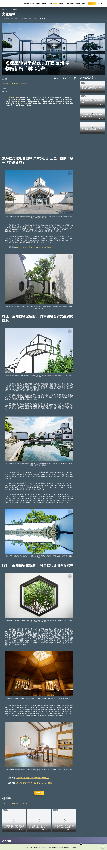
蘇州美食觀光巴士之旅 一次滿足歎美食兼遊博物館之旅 (35, 247)
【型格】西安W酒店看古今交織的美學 (32, 778)
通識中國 (43, 3)
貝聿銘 (6, 83)
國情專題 (72, 3)
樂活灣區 (32, 3)
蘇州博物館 (15, 83)
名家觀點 (66, 3)
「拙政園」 (30, 227)
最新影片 (78, 3)
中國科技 (26, 3)
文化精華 (55, 3)
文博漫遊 (15, 9)
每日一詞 (32, 18)
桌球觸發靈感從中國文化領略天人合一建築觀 (34, 783)
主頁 (3, 9)
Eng (100, 3)
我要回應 (39, 793)
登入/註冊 (91, 3)
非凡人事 (49, 3)
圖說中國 (14, 18)
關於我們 (84, 3)
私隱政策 (60, 847)
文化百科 (23, 18)
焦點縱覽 (61, 3)
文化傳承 (5, 18)
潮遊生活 (38, 3)
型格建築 (24, 83)
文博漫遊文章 (87, 77)
